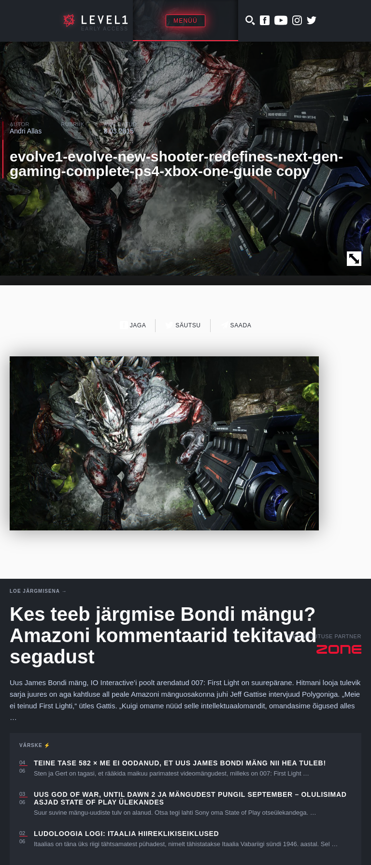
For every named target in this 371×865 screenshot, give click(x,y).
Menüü (185, 20)
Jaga (133, 325)
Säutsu (182, 325)
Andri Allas (26, 131)
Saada (236, 325)
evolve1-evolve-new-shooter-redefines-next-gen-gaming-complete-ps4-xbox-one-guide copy (176, 163)
